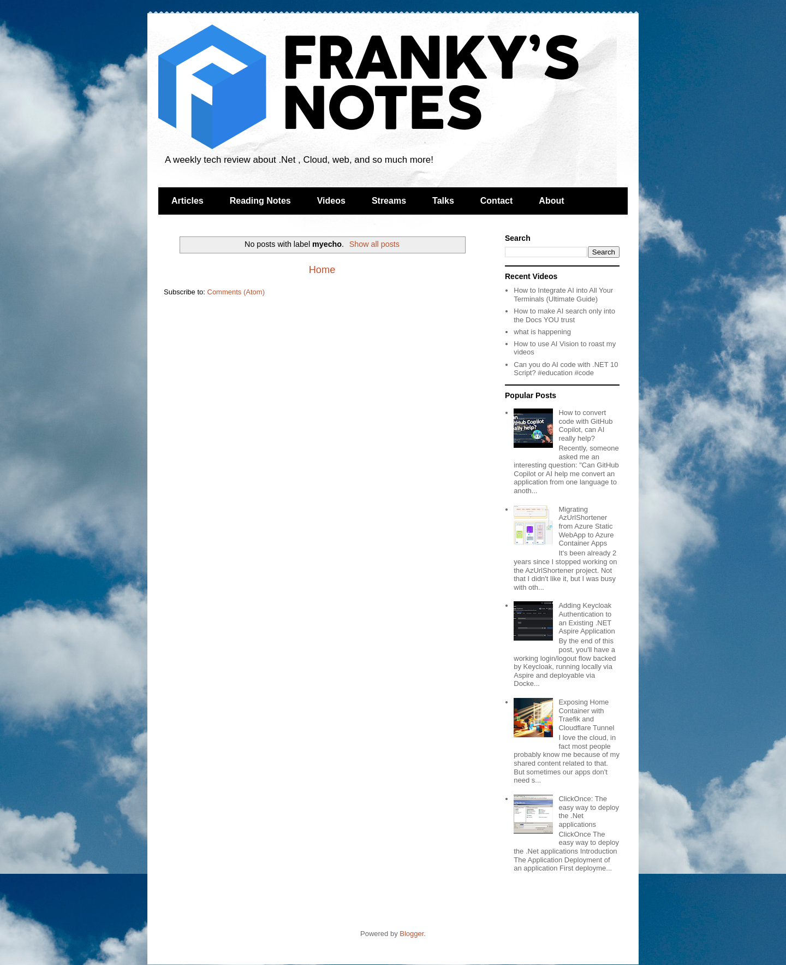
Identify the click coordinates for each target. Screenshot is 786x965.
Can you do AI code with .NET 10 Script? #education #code (566, 368)
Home (322, 269)
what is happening (542, 332)
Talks (443, 200)
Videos (331, 200)
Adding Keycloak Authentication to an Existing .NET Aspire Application (586, 618)
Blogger (412, 934)
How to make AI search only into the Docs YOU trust (564, 315)
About (551, 200)
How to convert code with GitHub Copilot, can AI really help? (585, 425)
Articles (187, 200)
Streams (389, 200)
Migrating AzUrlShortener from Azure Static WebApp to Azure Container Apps (586, 526)
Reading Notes (260, 200)
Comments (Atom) (236, 292)
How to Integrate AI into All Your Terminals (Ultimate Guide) (563, 294)
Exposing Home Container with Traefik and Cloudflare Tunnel (586, 715)
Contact (496, 200)
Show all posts (374, 244)
